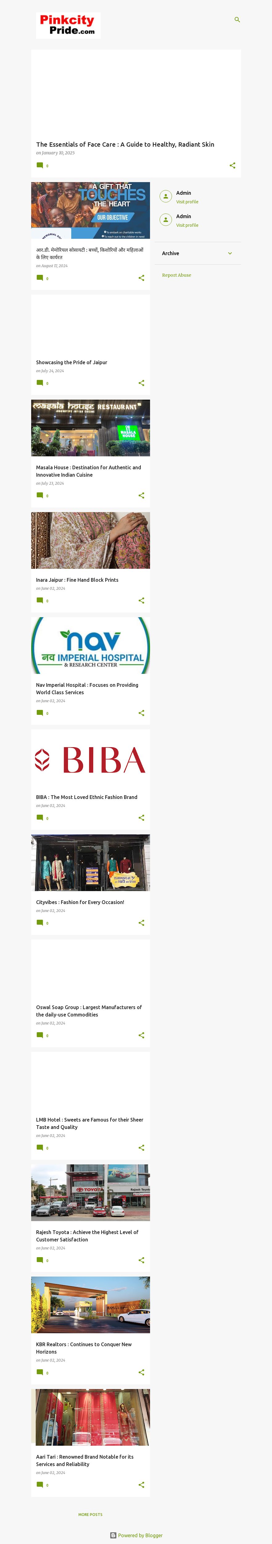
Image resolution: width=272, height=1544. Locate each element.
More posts (90, 1515)
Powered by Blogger (136, 1535)
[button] (232, 166)
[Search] (237, 19)
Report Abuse (176, 275)
